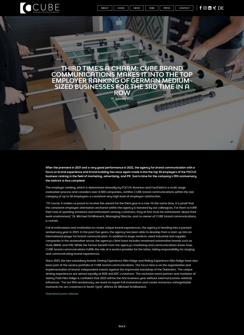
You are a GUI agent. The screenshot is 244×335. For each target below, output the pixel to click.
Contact (184, 8)
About (105, 8)
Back (122, 326)
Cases (121, 8)
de (221, 8)
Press (166, 8)
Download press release (62, 293)
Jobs (152, 8)
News (137, 8)
